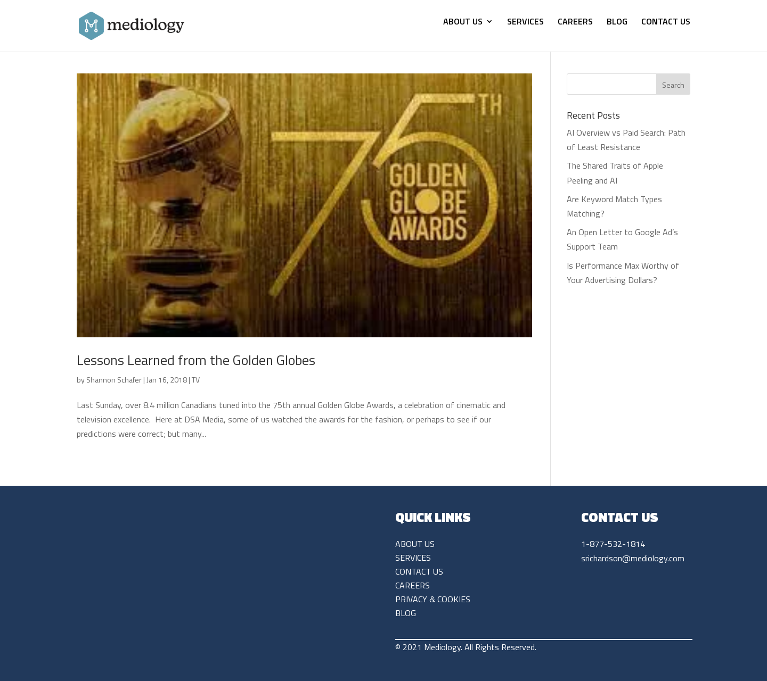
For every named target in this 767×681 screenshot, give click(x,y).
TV (196, 379)
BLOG (617, 23)
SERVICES (525, 23)
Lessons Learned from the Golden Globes (196, 360)
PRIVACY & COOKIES (432, 599)
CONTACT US (665, 23)
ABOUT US (463, 23)
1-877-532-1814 (613, 543)
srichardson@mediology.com (632, 558)
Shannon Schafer (114, 379)
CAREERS (575, 23)
